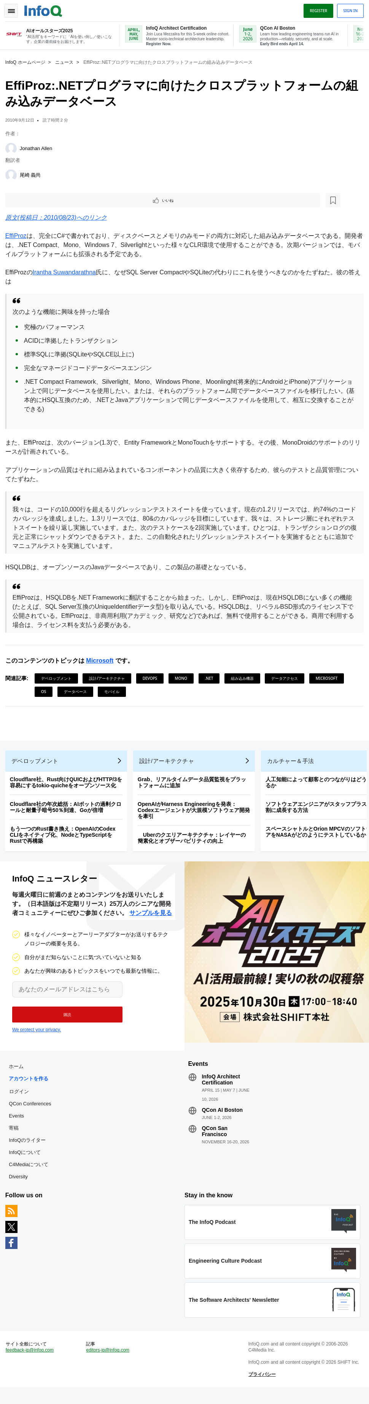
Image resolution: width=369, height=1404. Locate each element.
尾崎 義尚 (32, 174)
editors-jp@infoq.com (109, 1364)
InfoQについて (27, 1162)
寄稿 (16, 1137)
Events (18, 1125)
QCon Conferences (32, 1113)
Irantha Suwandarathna (66, 272)
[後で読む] (54, 200)
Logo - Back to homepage (46, 8)
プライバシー (261, 1388)
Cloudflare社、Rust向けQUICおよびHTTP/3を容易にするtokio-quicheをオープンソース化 (68, 787)
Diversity (20, 1186)
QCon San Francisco (214, 1141)
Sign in (348, 8)
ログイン (21, 1100)
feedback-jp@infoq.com (32, 1364)
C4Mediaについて (31, 1174)
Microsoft (102, 661)
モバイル (153, 692)
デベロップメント (58, 678)
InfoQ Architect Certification (221, 1089)
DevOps (152, 678)
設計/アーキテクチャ (109, 678)
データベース (117, 692)
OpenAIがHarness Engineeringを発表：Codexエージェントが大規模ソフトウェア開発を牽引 (196, 815)
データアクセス (287, 678)
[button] (63, 1022)
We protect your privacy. (36, 1037)
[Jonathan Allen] (13, 147)
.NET (211, 678)
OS (85, 692)
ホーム (18, 1076)
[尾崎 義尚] (13, 174)
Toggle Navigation (14, 9)
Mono (183, 678)
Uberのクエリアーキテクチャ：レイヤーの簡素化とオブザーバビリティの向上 (194, 843)
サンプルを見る (150, 920)
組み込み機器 (244, 678)
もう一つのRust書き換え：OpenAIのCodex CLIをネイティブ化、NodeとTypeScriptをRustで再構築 (65, 840)
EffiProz (18, 236)
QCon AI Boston (222, 1119)
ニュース (66, 61)
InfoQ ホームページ (28, 61)
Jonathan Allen (38, 147)
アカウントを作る (31, 1088)
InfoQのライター (29, 1149)
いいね (29, 200)
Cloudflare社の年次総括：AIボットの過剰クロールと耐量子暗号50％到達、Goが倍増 (68, 812)
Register (316, 8)
